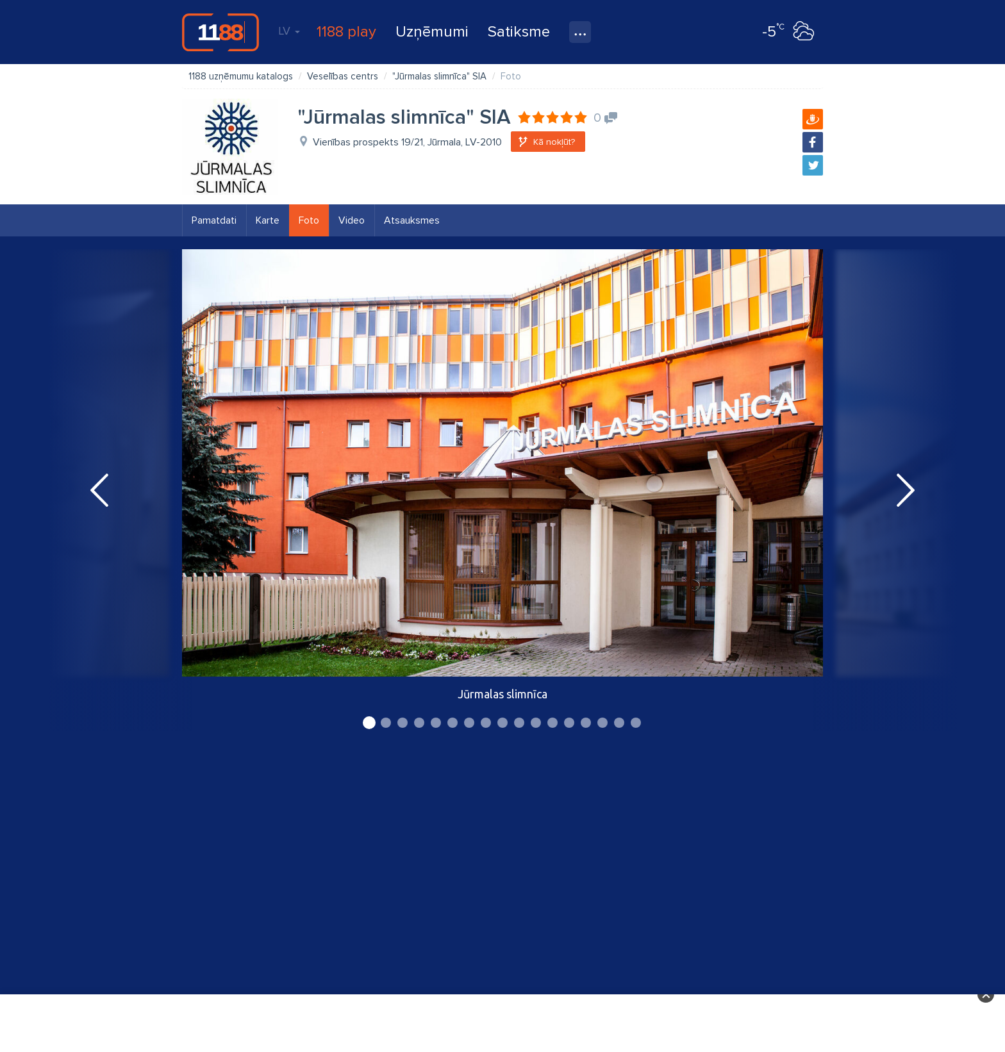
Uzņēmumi (432, 31)
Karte (267, 220)
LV (289, 31)
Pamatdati (214, 220)
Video (351, 220)
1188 (220, 32)
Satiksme (519, 31)
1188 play (346, 31)
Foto (309, 220)
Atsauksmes (412, 220)
